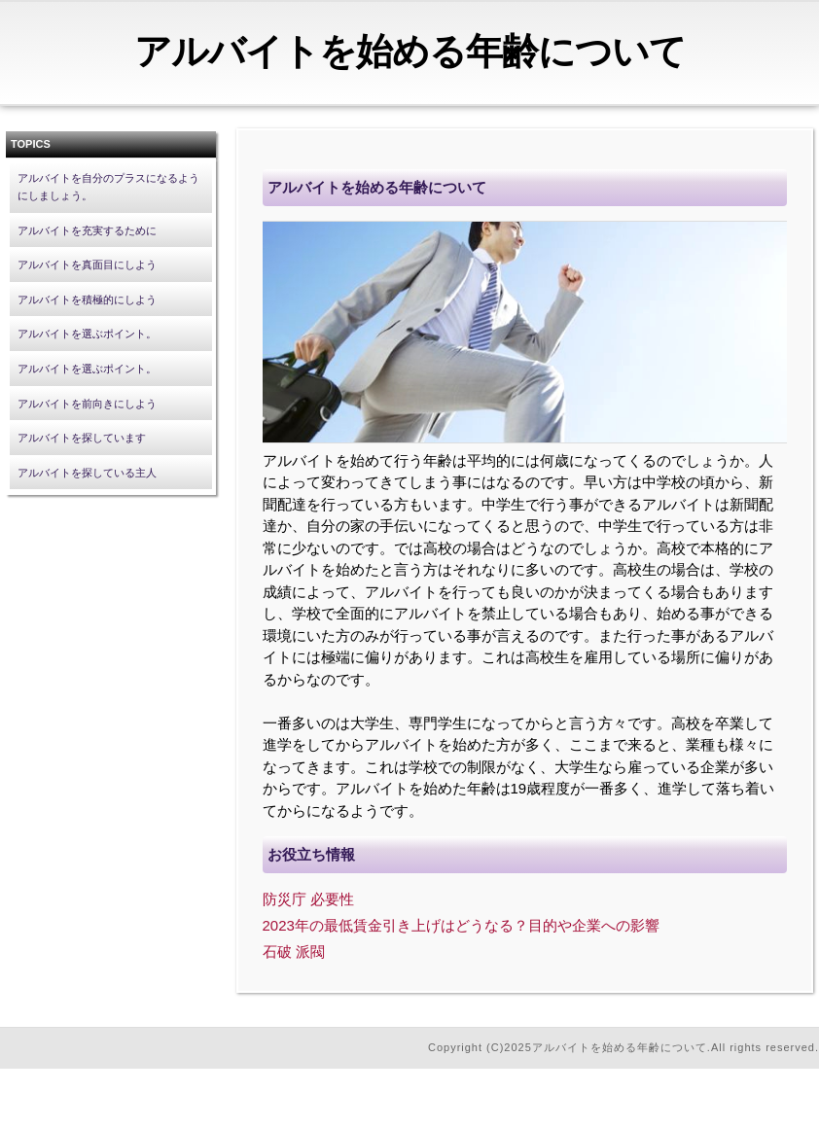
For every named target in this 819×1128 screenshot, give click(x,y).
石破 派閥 (294, 951)
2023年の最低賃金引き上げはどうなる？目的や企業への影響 (461, 925)
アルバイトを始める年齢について (410, 51)
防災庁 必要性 (308, 899)
